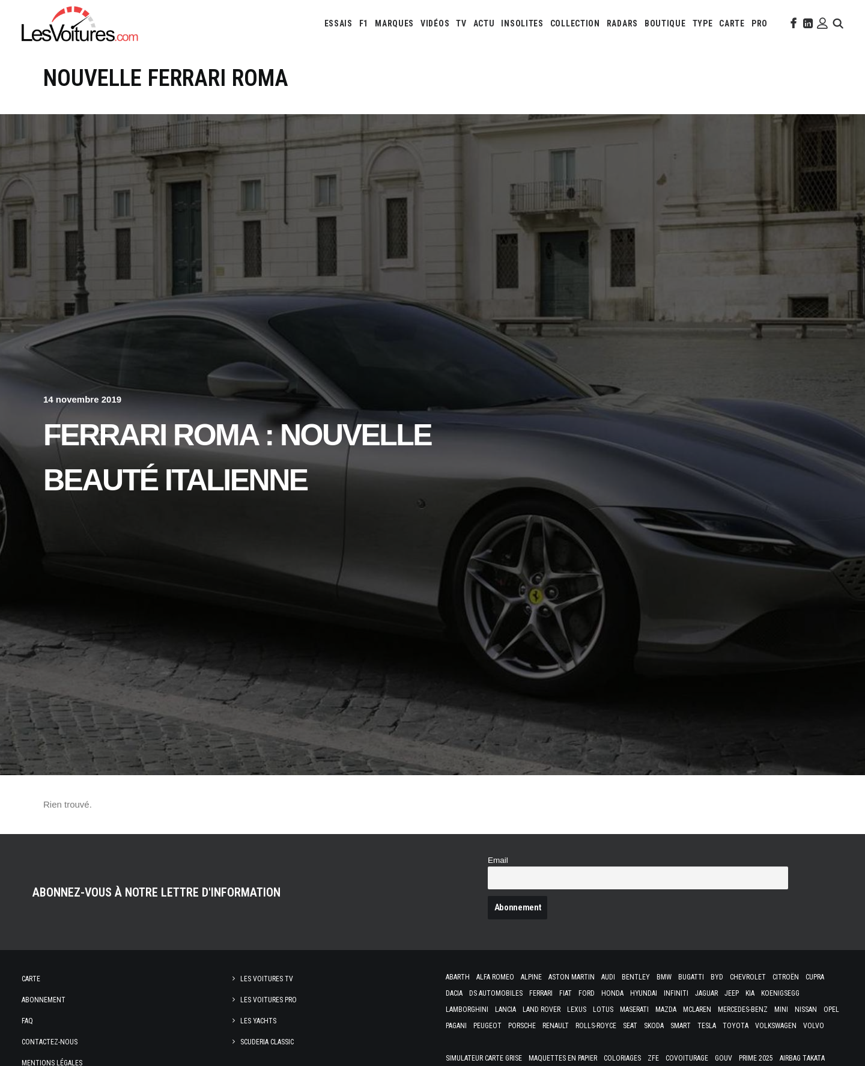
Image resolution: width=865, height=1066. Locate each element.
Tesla (706, 1026)
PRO (759, 23)
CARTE (732, 23)
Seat (630, 1026)
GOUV (723, 1058)
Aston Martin (571, 977)
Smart (680, 1026)
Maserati (634, 1009)
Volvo (813, 1026)
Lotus (603, 1009)
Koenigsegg (780, 993)
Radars (622, 23)
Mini (781, 1009)
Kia (749, 993)
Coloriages (622, 1058)
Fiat (565, 993)
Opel (831, 1009)
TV (461, 23)
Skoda (654, 1026)
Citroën (785, 977)
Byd (717, 977)
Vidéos (434, 23)
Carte (31, 979)
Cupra (815, 977)
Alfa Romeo (495, 977)
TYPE (703, 23)
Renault (555, 1026)
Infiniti (676, 993)
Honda (612, 993)
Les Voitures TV (266, 979)
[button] (792, 23)
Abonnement (43, 1000)
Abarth (458, 977)
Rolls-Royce (595, 1026)
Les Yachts (258, 1021)
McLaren (697, 1009)
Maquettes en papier (563, 1058)
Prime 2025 (756, 1058)
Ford (586, 993)
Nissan (806, 1009)
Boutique (665, 23)
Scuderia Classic (267, 1042)
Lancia (505, 1009)
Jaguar (706, 993)
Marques (394, 23)
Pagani (456, 1026)
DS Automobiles (496, 993)
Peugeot (487, 1026)
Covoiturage (687, 1058)
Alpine (531, 977)
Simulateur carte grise (484, 1058)
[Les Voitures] (80, 23)
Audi (608, 977)
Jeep (731, 993)
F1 (363, 23)
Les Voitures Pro (268, 1000)
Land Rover (541, 1009)
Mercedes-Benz (743, 1009)
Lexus (576, 1009)
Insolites (522, 23)
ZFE (653, 1058)
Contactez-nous (49, 1042)
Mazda (665, 1009)
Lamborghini (467, 1009)
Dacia (454, 993)
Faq (27, 1021)
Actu (484, 23)
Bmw (664, 977)
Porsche (522, 1026)
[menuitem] (338, 23)
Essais (338, 23)
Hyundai (643, 993)
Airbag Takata (802, 1058)
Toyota (735, 1026)
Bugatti (691, 977)
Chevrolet (748, 977)
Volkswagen (776, 1026)
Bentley (636, 977)
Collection (575, 23)
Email (498, 860)
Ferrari (541, 993)
